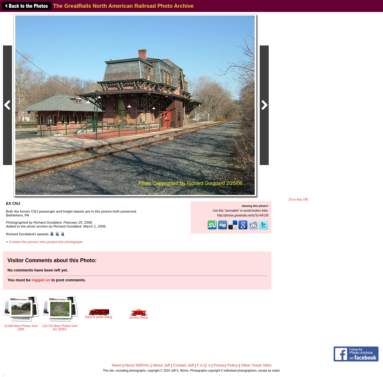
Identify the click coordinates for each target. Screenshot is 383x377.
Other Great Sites (256, 365)
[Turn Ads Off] (298, 199)
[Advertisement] (298, 105)
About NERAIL (137, 365)
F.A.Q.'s (203, 365)
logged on (41, 280)
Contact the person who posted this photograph (46, 242)
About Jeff (161, 365)
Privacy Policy (226, 365)
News (116, 365)
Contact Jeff (183, 365)
